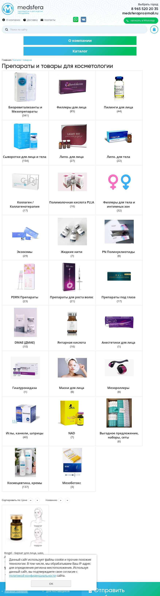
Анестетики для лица (60, 304)
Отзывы (50, 517)
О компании (13, 20)
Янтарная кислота (21, 304)
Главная (6, 60)
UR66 (155, 580)
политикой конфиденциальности (130, 545)
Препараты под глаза (99, 255)
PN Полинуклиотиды (138, 206)
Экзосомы (60, 206)
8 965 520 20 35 (144, 9)
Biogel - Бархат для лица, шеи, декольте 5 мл (20, 475)
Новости (10, 517)
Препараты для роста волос (60, 257)
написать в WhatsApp (142, 20)
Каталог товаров (15, 512)
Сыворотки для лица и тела (139, 109)
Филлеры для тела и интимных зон (21, 208)
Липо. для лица (21, 156)
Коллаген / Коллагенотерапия (99, 158)
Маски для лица (138, 304)
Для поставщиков (57, 512)
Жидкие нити (99, 206)
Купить (31, 494)
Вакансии (10, 522)
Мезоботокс (59, 403)
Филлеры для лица (60, 107)
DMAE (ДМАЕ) (138, 255)
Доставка (32, 20)
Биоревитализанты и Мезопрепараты (21, 109)
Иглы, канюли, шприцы (60, 349)
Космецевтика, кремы (20, 403)
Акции (49, 522)
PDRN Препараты (20, 255)
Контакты (49, 20)
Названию (51, 420)
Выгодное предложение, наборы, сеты (138, 353)
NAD (99, 349)
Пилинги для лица (99, 107)
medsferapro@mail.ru (140, 13)
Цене (24, 420)
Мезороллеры (21, 349)
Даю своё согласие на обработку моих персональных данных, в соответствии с (130, 541)
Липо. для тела (59, 156)
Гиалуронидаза (99, 304)
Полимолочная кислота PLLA (138, 158)
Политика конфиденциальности (140, 574)
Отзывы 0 (33, 482)
